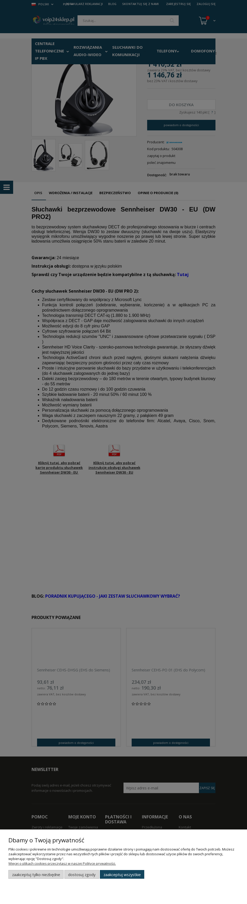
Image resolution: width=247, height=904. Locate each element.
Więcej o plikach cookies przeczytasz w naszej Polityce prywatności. (62, 863)
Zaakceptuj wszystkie (122, 874)
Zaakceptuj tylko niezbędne (36, 874)
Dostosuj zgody (81, 874)
